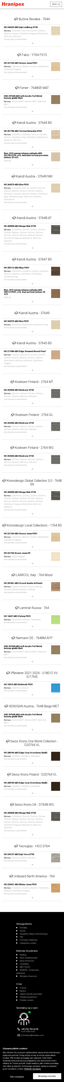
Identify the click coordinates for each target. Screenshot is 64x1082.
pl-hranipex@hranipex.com (32, 1035)
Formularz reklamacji (26, 940)
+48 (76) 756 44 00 (29, 1029)
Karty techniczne (25, 961)
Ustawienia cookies (26, 943)
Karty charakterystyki (26, 958)
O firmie (21, 988)
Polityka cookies (25, 1000)
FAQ (19, 937)
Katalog (21, 955)
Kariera (21, 991)
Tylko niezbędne (17, 1077)
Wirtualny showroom (26, 976)
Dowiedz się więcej (32, 1069)
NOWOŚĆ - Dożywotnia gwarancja (27, 971)
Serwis (21, 931)
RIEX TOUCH (23, 967)
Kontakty (21, 928)
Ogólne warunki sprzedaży (29, 994)
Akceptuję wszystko (47, 1076)
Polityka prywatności (26, 997)
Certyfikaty (22, 964)
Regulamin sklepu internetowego (32, 934)
